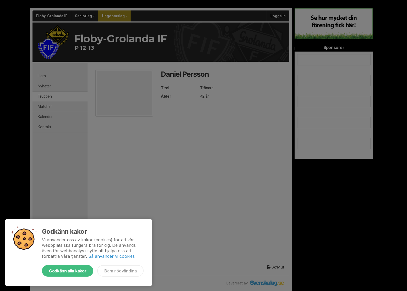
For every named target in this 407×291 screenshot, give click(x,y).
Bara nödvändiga (120, 270)
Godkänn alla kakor (67, 270)
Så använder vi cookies (111, 256)
